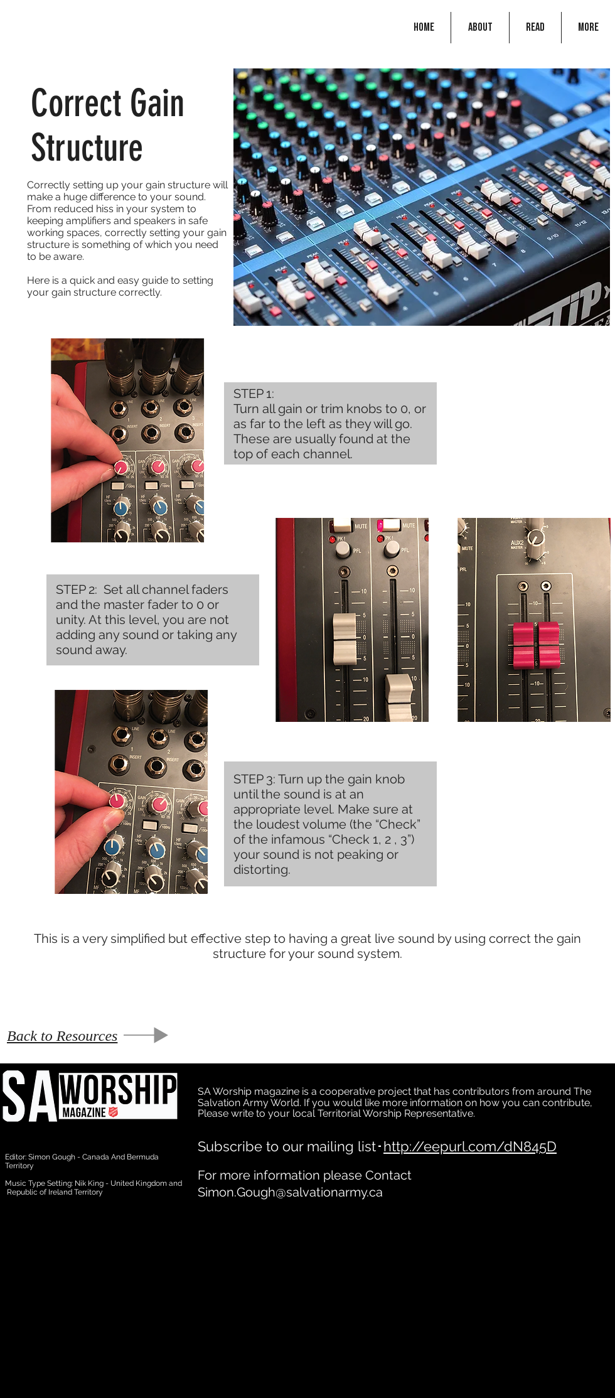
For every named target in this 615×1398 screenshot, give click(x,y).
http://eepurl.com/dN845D (470, 1146)
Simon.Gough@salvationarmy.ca (290, 1192)
